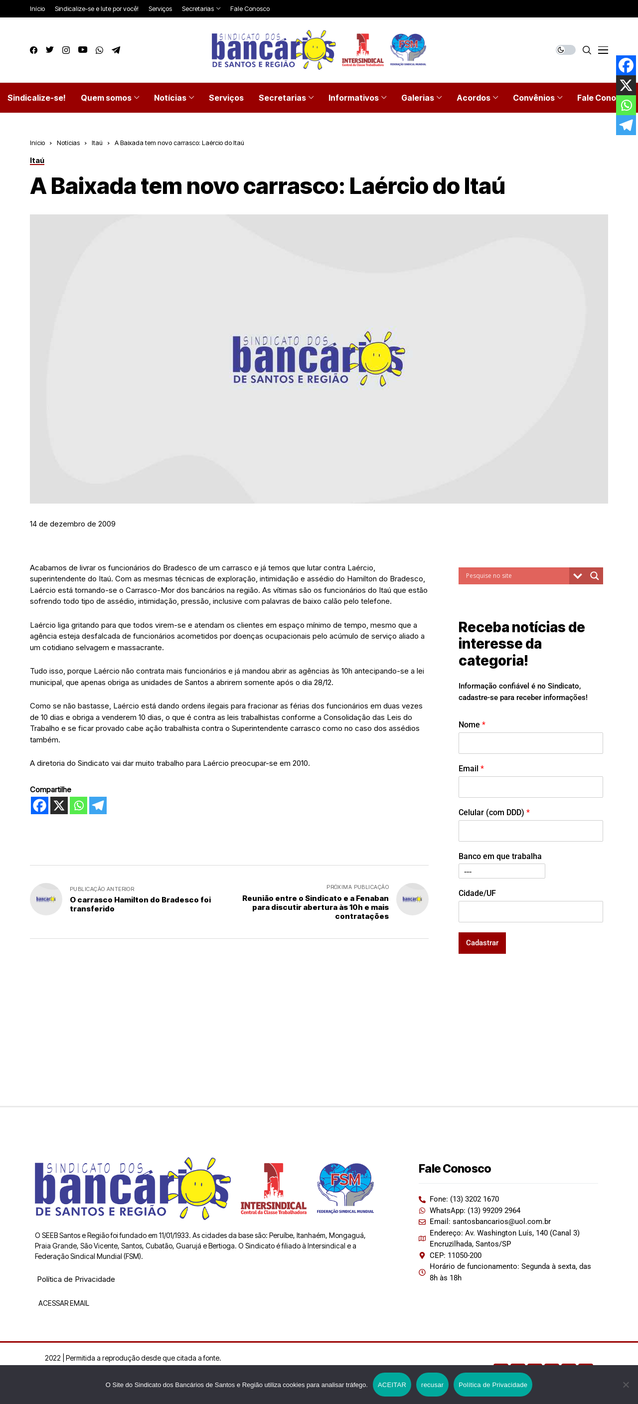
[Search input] (516, 575)
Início (37, 143)
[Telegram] (98, 805)
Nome (472, 724)
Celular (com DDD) (494, 812)
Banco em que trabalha (500, 856)
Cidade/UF (477, 893)
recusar (432, 1385)
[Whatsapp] (78, 805)
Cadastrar (482, 942)
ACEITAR (392, 1385)
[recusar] (626, 1385)
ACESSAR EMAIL (63, 1303)
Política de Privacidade (76, 1279)
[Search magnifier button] (594, 575)
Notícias (68, 143)
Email (471, 768)
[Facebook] (39, 805)
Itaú (97, 143)
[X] (59, 805)
